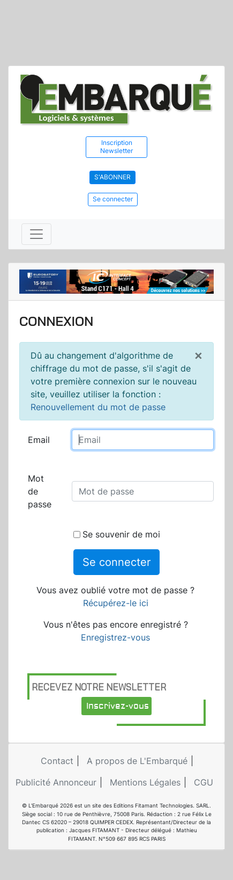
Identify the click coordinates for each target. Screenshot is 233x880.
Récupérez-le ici (115, 603)
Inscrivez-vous (117, 706)
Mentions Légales (145, 782)
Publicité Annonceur (56, 782)
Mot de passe (39, 491)
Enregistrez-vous (115, 637)
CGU (203, 782)
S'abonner (112, 177)
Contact (57, 760)
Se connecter (113, 199)
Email (39, 439)
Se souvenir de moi (116, 534)
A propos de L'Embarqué (137, 760)
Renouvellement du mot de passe (98, 407)
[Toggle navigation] (36, 234)
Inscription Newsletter (116, 147)
